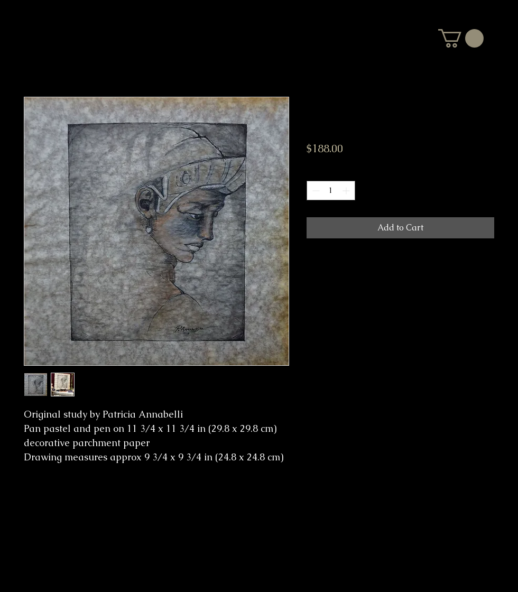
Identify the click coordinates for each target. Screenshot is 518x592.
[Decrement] (314, 190)
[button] (461, 38)
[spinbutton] (330, 190)
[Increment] (347, 190)
